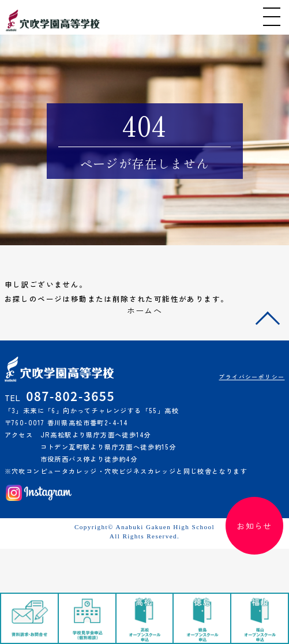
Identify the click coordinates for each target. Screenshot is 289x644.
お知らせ (254, 525)
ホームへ (145, 310)
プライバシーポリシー (251, 377)
